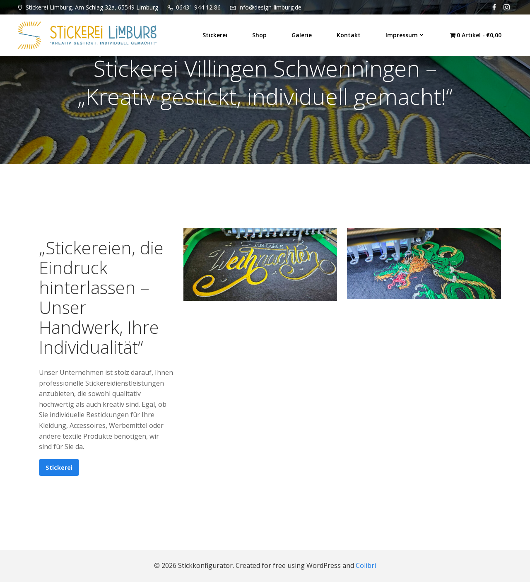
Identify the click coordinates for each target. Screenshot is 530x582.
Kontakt (349, 35)
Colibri (366, 565)
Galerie (302, 35)
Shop (259, 35)
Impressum (405, 35)
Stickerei (214, 35)
